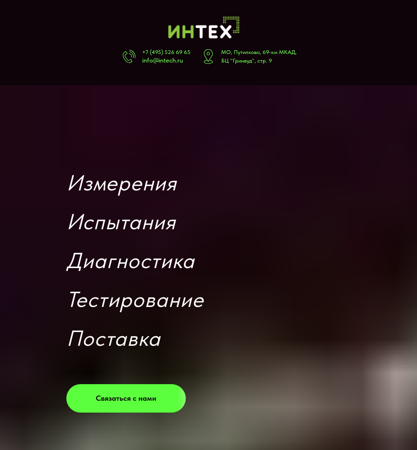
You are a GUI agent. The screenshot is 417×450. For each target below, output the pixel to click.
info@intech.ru (162, 60)
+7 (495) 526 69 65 (166, 52)
